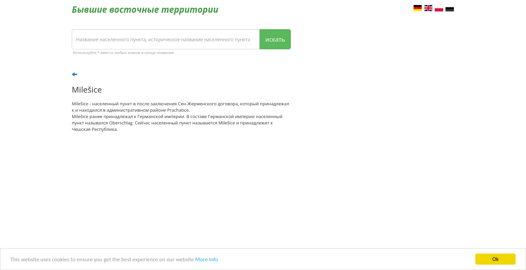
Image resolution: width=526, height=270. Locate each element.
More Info (206, 259)
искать (275, 39)
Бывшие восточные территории (145, 9)
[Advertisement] (181, 189)
